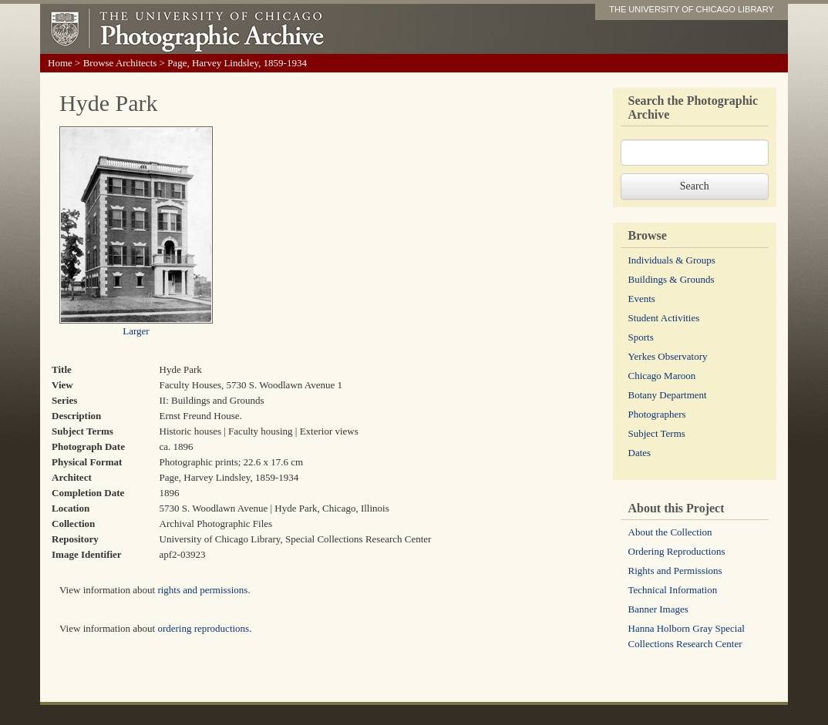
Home (60, 63)
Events (641, 298)
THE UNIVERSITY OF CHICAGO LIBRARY (691, 9)
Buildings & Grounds (671, 279)
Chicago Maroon (662, 375)
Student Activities (664, 318)
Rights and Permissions (675, 570)
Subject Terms (656, 433)
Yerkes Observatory (668, 356)
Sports (641, 337)
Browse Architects (120, 63)
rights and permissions (202, 590)
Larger (136, 331)
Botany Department (667, 395)
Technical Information (673, 590)
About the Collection (670, 532)
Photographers (657, 414)
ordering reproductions (203, 628)
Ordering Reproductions (676, 551)
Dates (639, 452)
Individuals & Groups (671, 260)
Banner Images (658, 609)
